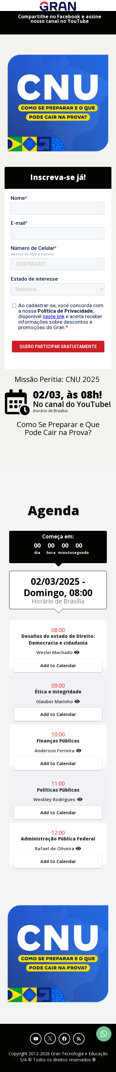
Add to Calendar (58, 665)
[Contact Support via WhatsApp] (103, 1033)
